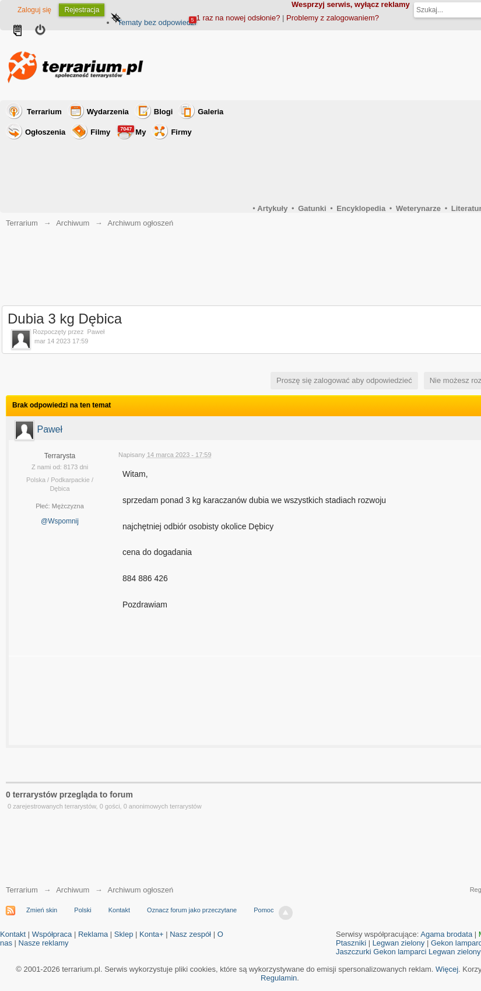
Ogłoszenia (45, 132)
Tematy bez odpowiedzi (156, 22)
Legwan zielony (399, 943)
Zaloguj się (34, 10)
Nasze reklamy (44, 943)
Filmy (100, 132)
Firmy (181, 132)
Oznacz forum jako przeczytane (192, 909)
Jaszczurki (353, 951)
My (132, 130)
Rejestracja (81, 10)
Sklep (124, 934)
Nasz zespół (190, 934)
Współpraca (52, 934)
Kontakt (119, 909)
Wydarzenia (108, 111)
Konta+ (151, 934)
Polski (82, 909)
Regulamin (279, 978)
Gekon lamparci (399, 951)
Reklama (93, 934)
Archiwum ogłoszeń (140, 889)
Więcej (447, 969)
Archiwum (72, 889)
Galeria (210, 111)
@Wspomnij (60, 521)
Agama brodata (446, 934)
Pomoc (263, 909)
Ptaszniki (351, 943)
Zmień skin (41, 909)
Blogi (163, 111)
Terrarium (44, 111)
